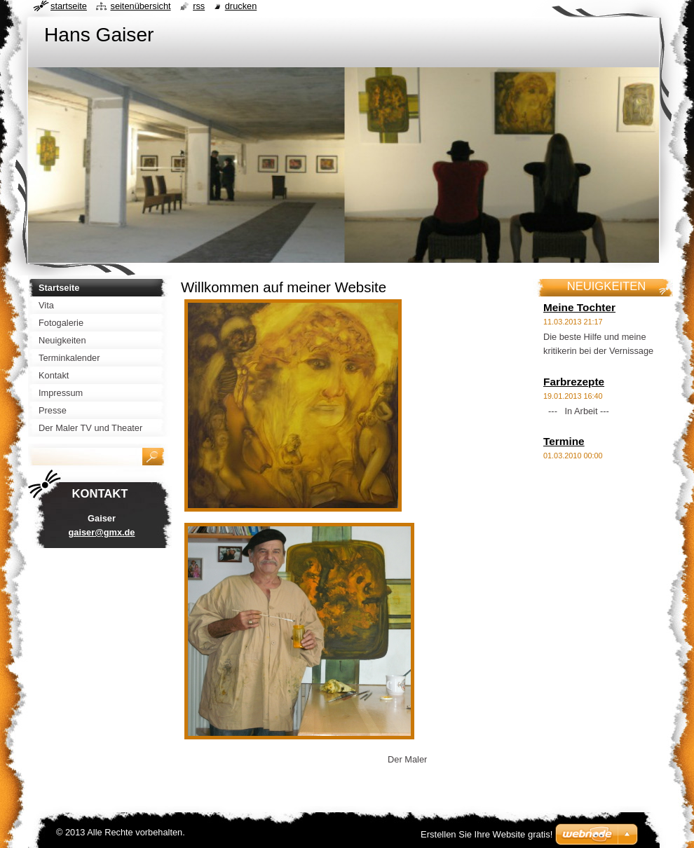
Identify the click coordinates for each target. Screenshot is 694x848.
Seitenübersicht (140, 6)
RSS (199, 6)
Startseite (68, 6)
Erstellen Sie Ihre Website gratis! (486, 834)
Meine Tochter (579, 307)
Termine (564, 441)
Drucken (241, 6)
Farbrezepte (573, 382)
